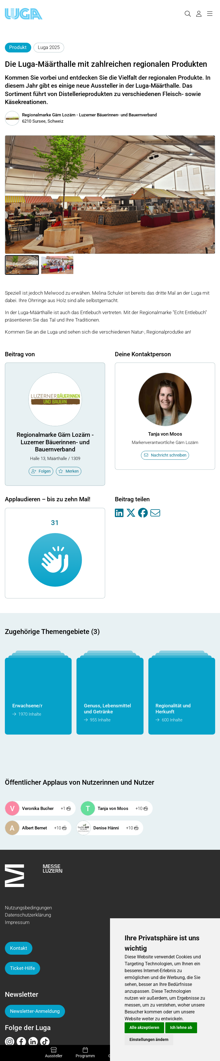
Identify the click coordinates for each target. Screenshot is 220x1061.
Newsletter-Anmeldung (35, 1011)
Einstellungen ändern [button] (148, 1039)
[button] (22, 265)
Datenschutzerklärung (28, 915)
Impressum (17, 922)
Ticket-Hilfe (22, 968)
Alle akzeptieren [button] (144, 1027)
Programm (85, 1052)
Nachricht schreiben (165, 455)
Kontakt (18, 948)
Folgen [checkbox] (41, 471)
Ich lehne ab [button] (181, 1027)
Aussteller (53, 1052)
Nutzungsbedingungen (28, 908)
